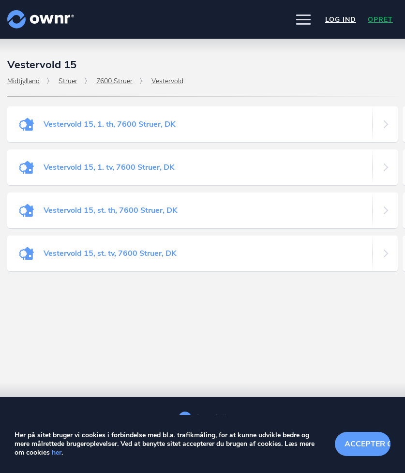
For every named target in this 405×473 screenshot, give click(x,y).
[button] (303, 19)
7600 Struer (114, 81)
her (56, 452)
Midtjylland (23, 81)
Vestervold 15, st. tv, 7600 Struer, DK (110, 253)
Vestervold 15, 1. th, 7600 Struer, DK (110, 124)
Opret (380, 19)
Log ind (340, 19)
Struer (68, 81)
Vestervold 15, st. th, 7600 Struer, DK (111, 210)
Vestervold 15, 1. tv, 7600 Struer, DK (109, 167)
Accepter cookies (367, 444)
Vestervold (167, 81)
